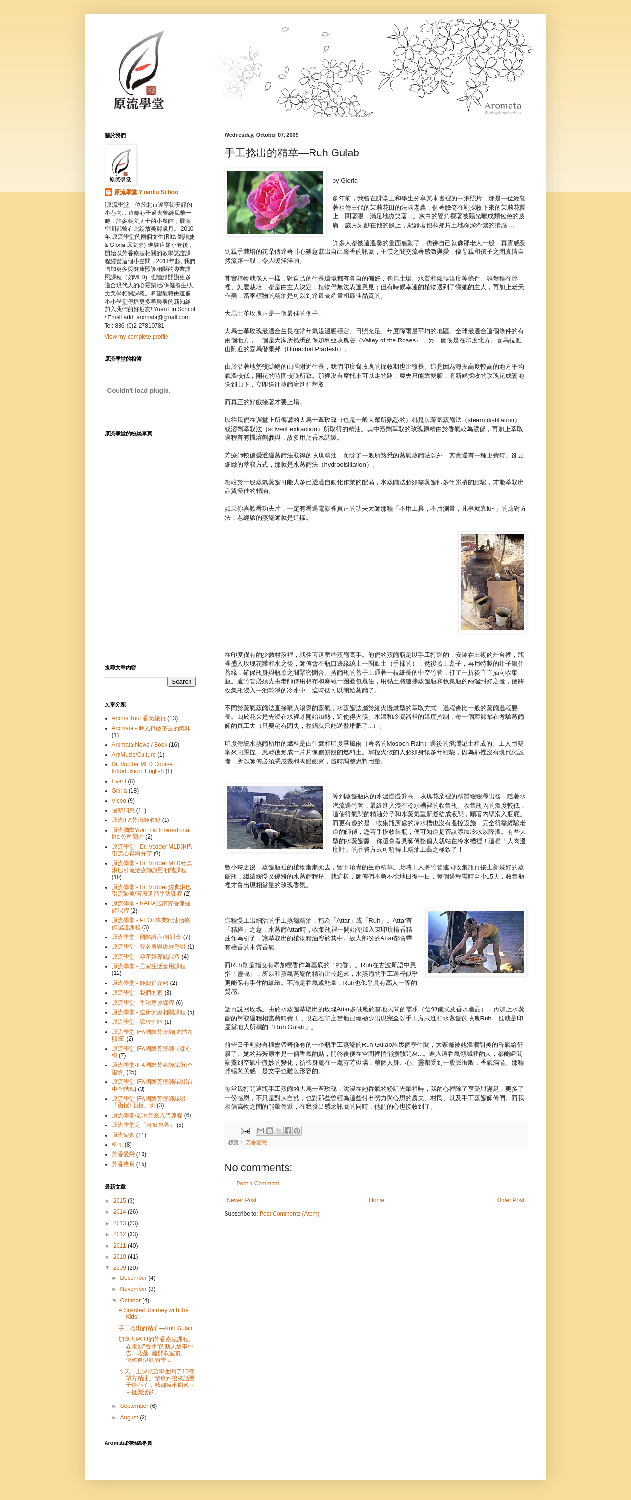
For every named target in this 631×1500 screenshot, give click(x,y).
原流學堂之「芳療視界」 (143, 1125)
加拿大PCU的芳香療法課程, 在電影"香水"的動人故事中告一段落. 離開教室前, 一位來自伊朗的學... (156, 1349)
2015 (120, 1200)
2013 (120, 1223)
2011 (120, 1245)
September (135, 1406)
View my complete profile (136, 336)
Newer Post (242, 1200)
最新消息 (123, 810)
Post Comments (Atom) (290, 1213)
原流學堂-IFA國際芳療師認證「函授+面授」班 (149, 1102)
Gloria (119, 790)
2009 (120, 1268)
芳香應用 (123, 1164)
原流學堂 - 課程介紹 (137, 1022)
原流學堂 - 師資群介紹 (140, 983)
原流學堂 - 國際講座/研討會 (147, 937)
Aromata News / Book (139, 744)
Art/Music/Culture (134, 754)
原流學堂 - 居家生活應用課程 (149, 966)
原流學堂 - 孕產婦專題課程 (146, 956)
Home (376, 1200)
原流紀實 (123, 1135)
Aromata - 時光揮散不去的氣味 (151, 728)
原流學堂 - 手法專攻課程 (143, 1002)
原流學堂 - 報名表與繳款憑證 (149, 946)
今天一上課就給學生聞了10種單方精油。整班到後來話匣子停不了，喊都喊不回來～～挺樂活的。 (157, 1381)
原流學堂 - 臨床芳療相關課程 (149, 1012)
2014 (120, 1211)
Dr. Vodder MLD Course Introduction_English (142, 767)
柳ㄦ (117, 1144)
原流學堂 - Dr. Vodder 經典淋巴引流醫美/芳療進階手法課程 (152, 890)
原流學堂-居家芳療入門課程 (147, 1115)
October (131, 1300)
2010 (120, 1257)
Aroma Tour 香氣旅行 (139, 718)
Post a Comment (258, 1183)
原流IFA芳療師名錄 (136, 820)
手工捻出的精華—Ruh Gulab (155, 1328)
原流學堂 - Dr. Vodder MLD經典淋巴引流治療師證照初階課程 (152, 866)
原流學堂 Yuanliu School (147, 192)
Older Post (510, 1200)
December (134, 1278)
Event (119, 781)
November (134, 1289)
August (130, 1417)
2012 (120, 1234)
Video (119, 800)
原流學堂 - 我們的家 (137, 992)
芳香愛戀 (256, 1142)
